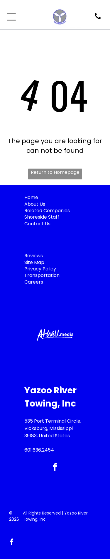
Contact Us (37, 223)
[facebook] (55, 468)
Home (31, 197)
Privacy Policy (40, 268)
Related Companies (47, 210)
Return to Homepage (55, 172)
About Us (34, 204)
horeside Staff (43, 217)
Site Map (34, 262)
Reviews (33, 255)
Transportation (42, 275)
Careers (33, 282)
